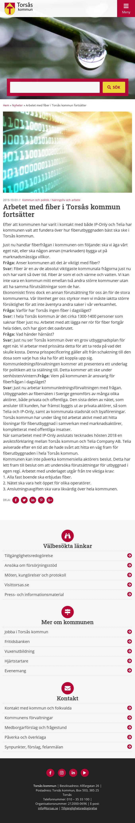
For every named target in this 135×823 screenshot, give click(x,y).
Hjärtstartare (16, 661)
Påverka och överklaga (25, 737)
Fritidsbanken (17, 641)
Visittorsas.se (17, 584)
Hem (6, 105)
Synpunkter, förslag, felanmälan (34, 747)
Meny (126, 7)
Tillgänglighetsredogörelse (29, 555)
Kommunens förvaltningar (29, 717)
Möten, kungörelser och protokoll (35, 575)
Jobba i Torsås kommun (26, 631)
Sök (116, 87)
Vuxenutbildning (19, 651)
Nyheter (17, 105)
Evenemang (15, 670)
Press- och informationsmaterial (34, 594)
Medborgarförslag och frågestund (36, 727)
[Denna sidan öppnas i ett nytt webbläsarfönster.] (15, 500)
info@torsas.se (48, 808)
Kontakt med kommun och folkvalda (38, 708)
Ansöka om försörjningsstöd (31, 565)
